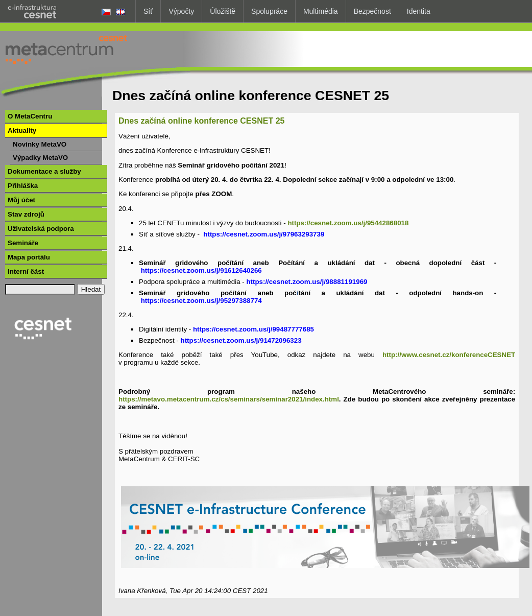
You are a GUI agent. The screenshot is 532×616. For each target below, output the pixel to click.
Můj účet (21, 200)
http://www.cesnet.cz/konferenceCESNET (448, 355)
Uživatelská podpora (41, 228)
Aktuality (22, 130)
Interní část (26, 271)
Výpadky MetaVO (40, 157)
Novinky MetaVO (39, 144)
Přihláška (23, 185)
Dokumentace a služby (44, 171)
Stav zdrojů (26, 214)
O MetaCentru (30, 116)
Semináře (23, 243)
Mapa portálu (29, 257)
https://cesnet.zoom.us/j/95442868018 (347, 223)
